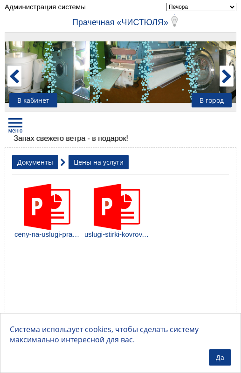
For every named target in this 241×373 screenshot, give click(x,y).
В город (212, 100)
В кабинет (33, 100)
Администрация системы (45, 7)
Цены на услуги (99, 162)
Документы (35, 162)
